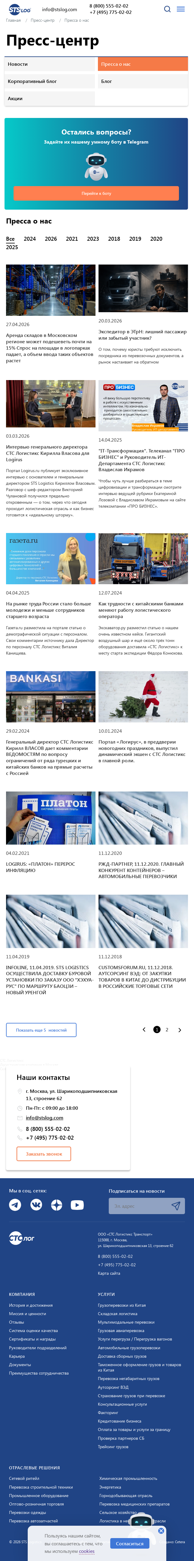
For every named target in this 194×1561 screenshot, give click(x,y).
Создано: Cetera (172, 1541)
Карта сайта (109, 1273)
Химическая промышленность (128, 1478)
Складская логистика (117, 1313)
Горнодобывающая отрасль (125, 1495)
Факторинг (108, 1412)
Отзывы (16, 1322)
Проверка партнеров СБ (121, 1438)
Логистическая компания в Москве (29, 1064)
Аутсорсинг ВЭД (113, 1387)
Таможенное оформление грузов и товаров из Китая (139, 1367)
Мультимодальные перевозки (126, 1322)
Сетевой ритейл (24, 1478)
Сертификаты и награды (32, 1339)
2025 (12, 247)
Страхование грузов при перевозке (131, 1395)
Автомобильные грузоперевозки (129, 1347)
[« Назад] (144, 1029)
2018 (114, 238)
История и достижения (31, 1305)
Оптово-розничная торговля (36, 1504)
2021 (72, 238)
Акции (15, 98)
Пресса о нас (116, 64)
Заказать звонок (44, 1153)
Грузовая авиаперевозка (121, 1330)
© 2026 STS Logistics (25, 1541)
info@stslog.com (59, 9)
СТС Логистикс (12, 1060)
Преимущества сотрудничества (39, 1373)
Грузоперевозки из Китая (122, 1305)
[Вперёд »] (179, 1030)
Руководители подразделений (38, 1347)
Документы (20, 1364)
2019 (135, 238)
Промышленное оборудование (38, 1495)
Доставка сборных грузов (122, 1356)
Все (10, 238)
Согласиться (130, 1543)
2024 (30, 238)
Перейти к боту (96, 193)
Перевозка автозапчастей (33, 1521)
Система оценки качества (33, 1330)
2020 (156, 238)
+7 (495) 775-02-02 (110, 12)
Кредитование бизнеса (119, 1421)
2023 (93, 238)
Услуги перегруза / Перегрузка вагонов (135, 1339)
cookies (87, 1551)
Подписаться (176, 1206)
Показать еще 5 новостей (41, 1030)
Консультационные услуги (122, 1404)
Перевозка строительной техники (41, 1487)
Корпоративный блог (32, 81)
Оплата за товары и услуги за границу (134, 1429)
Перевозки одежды (27, 1512)
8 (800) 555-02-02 (108, 6)
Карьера (17, 1356)
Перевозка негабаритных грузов (128, 1378)
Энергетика (110, 1487)
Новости (18, 64)
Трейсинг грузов (113, 1446)
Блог (106, 81)
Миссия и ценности (27, 1313)
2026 (51, 238)
